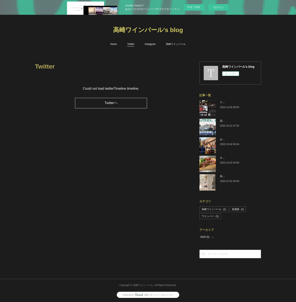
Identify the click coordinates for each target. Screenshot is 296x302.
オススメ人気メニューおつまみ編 (238, 157)
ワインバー (210, 216)
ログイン (218, 7)
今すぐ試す (194, 7)
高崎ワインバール (176, 44)
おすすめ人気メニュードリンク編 (238, 139)
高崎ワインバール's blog (148, 29)
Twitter (130, 44)
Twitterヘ (110, 103)
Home (113, 44)
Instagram (150, 44)
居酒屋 (238, 209)
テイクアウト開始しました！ (236, 102)
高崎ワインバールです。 (233, 176)
